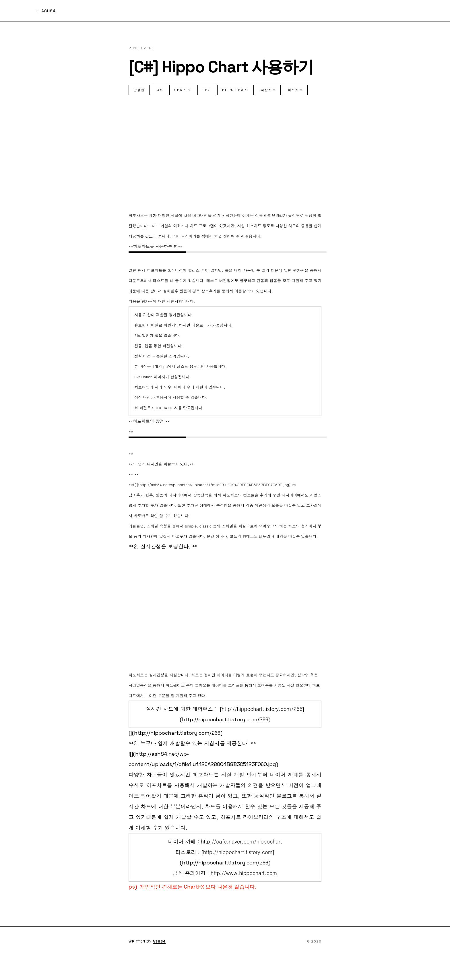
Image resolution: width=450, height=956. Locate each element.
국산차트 (268, 90)
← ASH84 (46, 10)
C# (159, 90)
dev (206, 90)
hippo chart (235, 90)
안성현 (139, 90)
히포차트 (295, 90)
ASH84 (159, 941)
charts (182, 90)
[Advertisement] (225, 153)
